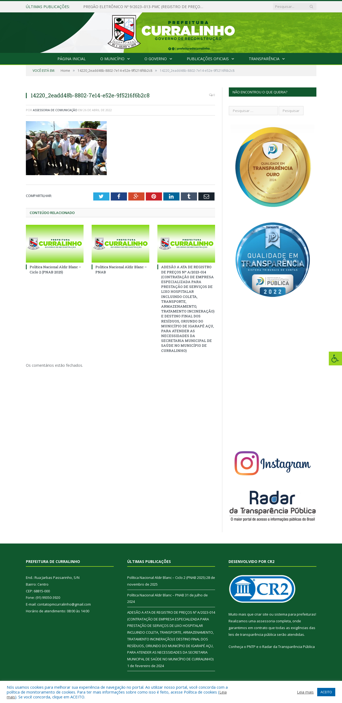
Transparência (264, 58)
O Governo (155, 58)
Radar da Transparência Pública (288, 646)
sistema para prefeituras (294, 614)
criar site (261, 614)
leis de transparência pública (252, 634)
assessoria (266, 621)
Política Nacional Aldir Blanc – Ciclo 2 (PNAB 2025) (55, 269)
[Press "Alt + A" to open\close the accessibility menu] (335, 358)
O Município (112, 58)
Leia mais (305, 692)
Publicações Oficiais (208, 58)
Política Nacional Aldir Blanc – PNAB (155, 595)
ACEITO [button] (326, 692)
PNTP (251, 646)
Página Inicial (71, 58)
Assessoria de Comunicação (55, 110)
